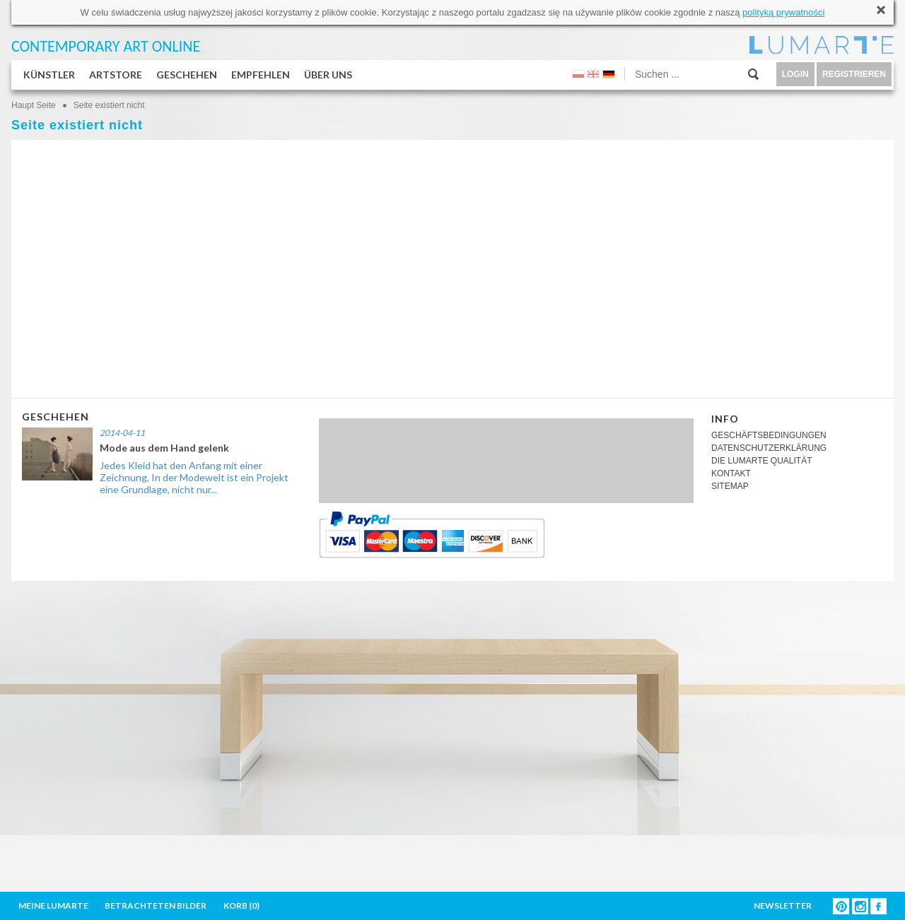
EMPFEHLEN (260, 75)
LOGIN (795, 74)
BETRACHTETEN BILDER (155, 905)
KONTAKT (731, 473)
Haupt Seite (33, 105)
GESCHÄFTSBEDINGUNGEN (769, 435)
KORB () (241, 905)
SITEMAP (730, 486)
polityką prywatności (783, 12)
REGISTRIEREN (854, 74)
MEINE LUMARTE (53, 905)
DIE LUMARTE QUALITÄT (761, 461)
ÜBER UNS (328, 75)
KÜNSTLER (49, 75)
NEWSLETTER (783, 905)
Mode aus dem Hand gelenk (164, 448)
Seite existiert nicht (109, 105)
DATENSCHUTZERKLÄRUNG (769, 448)
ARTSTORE (115, 75)
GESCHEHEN (186, 75)
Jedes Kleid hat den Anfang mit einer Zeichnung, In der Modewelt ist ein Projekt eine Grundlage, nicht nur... (194, 477)
